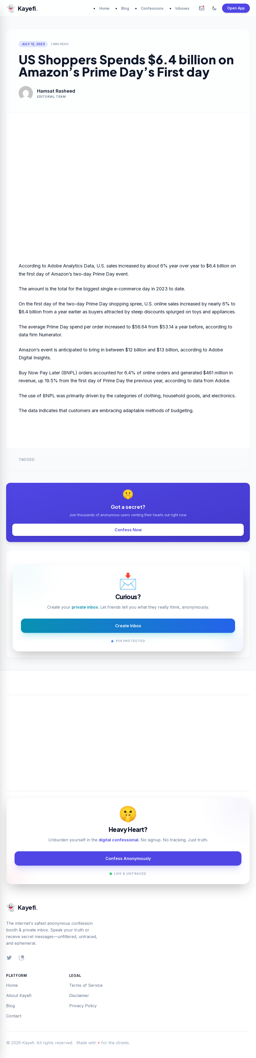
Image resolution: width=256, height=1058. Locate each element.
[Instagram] (21, 958)
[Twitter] (9, 958)
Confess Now (128, 529)
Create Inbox (128, 625)
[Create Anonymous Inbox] (202, 8)
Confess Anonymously (128, 858)
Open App (236, 8)
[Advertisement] (128, 737)
